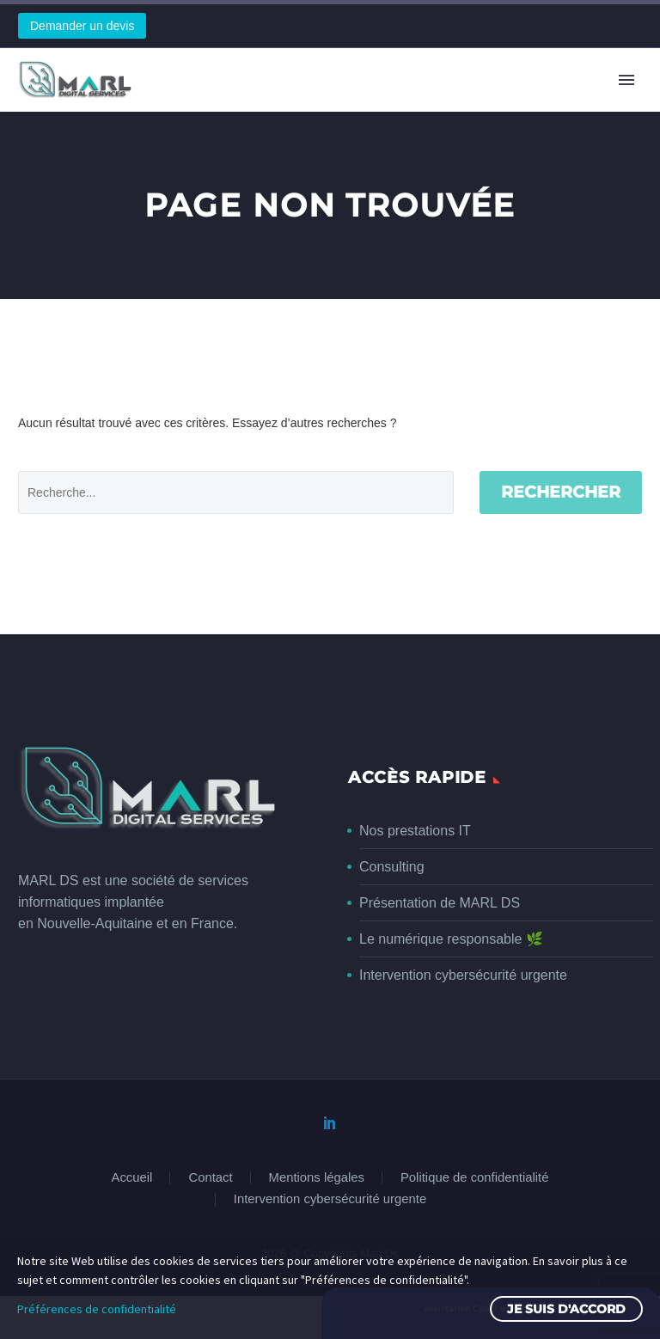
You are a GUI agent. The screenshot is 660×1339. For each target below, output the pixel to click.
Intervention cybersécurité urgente (463, 975)
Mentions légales (316, 1177)
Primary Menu (626, 80)
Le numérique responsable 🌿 (451, 939)
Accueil (132, 1177)
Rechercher (560, 492)
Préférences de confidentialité (96, 1309)
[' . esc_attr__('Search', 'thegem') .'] (236, 492)
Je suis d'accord (566, 1309)
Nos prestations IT (415, 830)
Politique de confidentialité (474, 1177)
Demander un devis (82, 26)
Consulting (392, 866)
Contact (210, 1177)
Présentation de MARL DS (439, 903)
